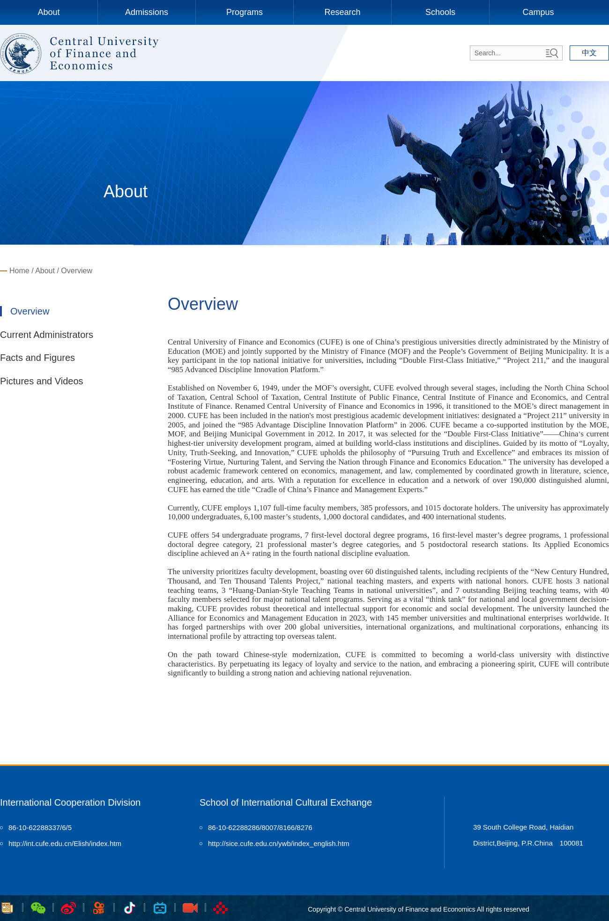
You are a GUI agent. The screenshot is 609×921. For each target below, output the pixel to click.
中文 (589, 53)
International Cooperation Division (70, 802)
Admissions (146, 12)
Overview (76, 271)
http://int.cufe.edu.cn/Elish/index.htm (64, 843)
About (48, 12)
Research (342, 12)
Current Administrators (46, 334)
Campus (538, 12)
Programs (244, 12)
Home (19, 271)
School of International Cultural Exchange (286, 802)
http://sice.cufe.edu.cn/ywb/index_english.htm (278, 843)
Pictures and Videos (41, 381)
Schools (440, 12)
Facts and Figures (37, 357)
